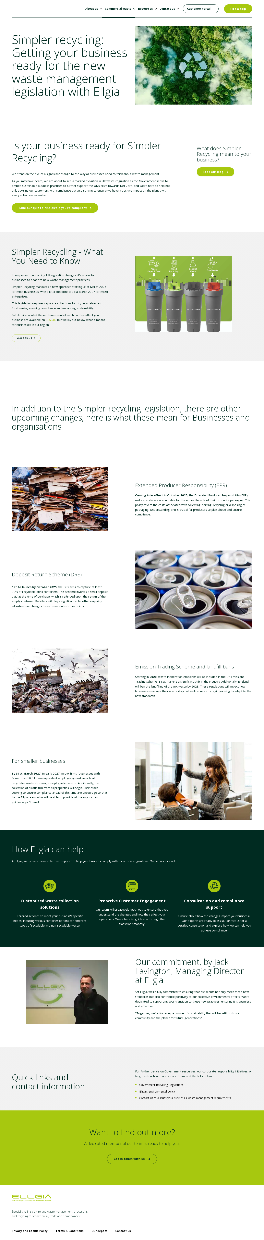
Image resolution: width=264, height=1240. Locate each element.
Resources (145, 8)
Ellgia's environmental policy (157, 1080)
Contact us (167, 8)
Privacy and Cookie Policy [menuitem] (30, 1218)
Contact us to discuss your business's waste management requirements (185, 1087)
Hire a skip (238, 9)
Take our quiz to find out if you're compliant (53, 206)
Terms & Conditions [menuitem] (69, 1218)
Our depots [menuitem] (99, 1218)
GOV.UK (38, 314)
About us (91, 8)
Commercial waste (118, 8)
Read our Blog (215, 172)
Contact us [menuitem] (123, 1218)
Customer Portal (198, 8)
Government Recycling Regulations (161, 1074)
